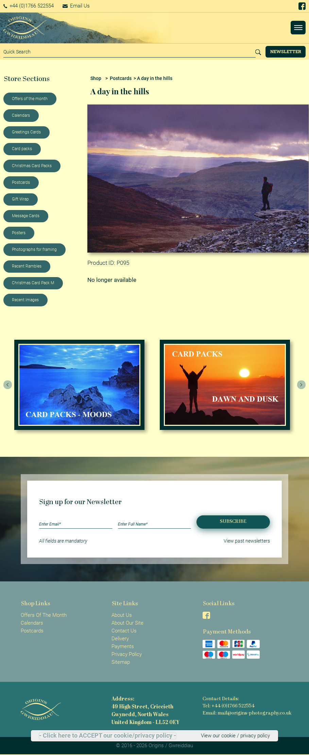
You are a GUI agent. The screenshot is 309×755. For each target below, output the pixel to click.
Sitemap (120, 662)
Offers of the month (30, 98)
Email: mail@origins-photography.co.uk (247, 713)
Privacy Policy (126, 654)
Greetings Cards (26, 132)
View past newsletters (247, 541)
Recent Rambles (26, 266)
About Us (121, 615)
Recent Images (25, 300)
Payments (122, 646)
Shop (95, 78)
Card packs (22, 148)
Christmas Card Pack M (33, 282)
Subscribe (233, 521)
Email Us (76, 6)
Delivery (120, 639)
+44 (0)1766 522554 (28, 6)
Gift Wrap (20, 199)
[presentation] (7, 385)
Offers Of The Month (44, 615)
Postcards (21, 182)
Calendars (21, 115)
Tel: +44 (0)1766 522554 (229, 706)
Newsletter (285, 51)
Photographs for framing (34, 249)
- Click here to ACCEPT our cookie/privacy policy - (107, 736)
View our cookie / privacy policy (235, 736)
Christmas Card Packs (32, 165)
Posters (18, 232)
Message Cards (25, 215)
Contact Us (124, 631)
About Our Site (127, 623)
